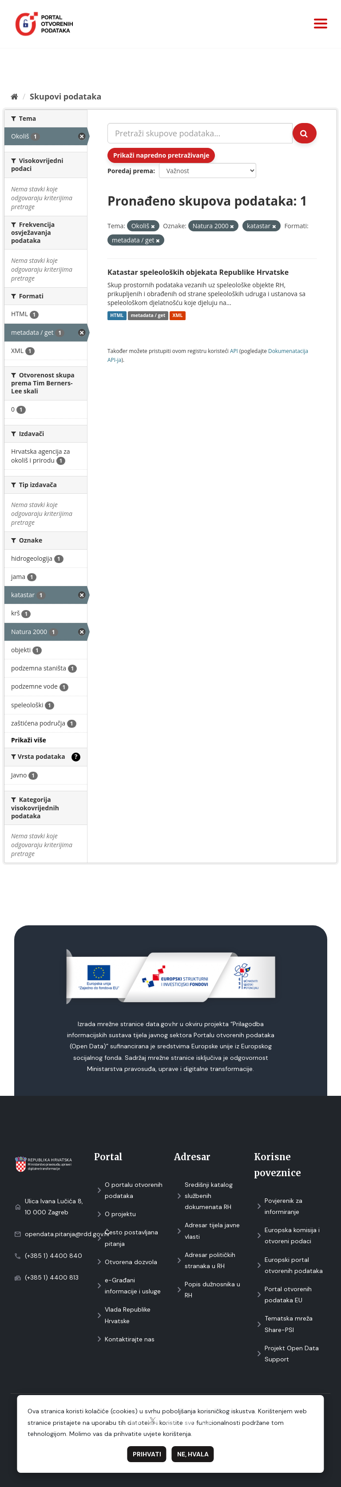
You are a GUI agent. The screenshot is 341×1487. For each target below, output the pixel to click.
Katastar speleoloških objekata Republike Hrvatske (198, 272)
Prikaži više (28, 740)
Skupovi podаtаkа (65, 96)
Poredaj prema (130, 171)
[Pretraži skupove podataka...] (200, 133)
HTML (116, 316)
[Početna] (14, 96)
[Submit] (305, 133)
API (234, 350)
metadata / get (148, 316)
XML (178, 316)
